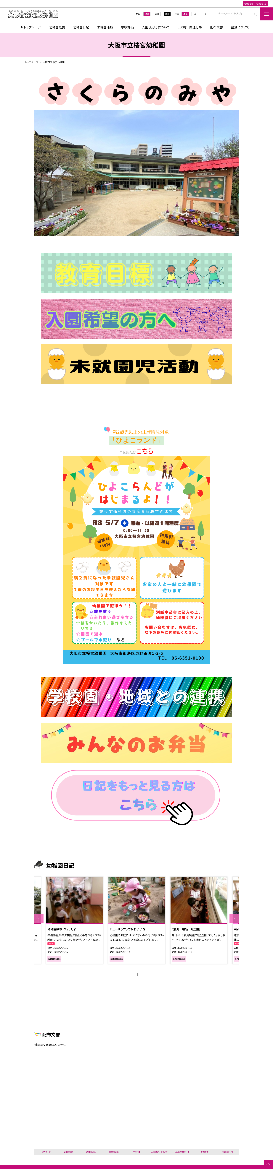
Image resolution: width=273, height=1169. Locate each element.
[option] (74, 920)
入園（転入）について (156, 27)
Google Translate (255, 3)
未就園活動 (105, 27)
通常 (147, 14)
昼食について (240, 27)
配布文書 (216, 27)
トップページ (32, 27)
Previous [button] (39, 918)
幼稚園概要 (57, 27)
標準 (185, 14)
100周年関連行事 (190, 27)
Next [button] (234, 918)
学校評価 (127, 27)
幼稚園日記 (81, 27)
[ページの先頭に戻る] (268, 1164)
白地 (157, 14)
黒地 (167, 14)
